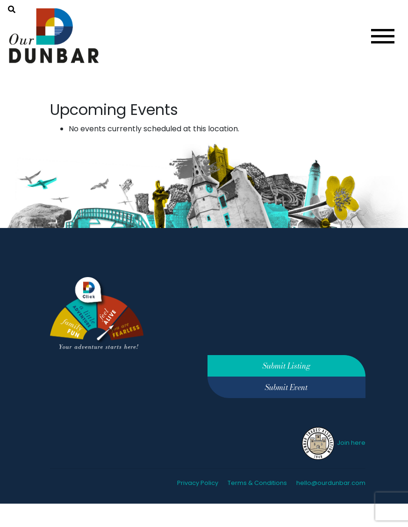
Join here (333, 443)
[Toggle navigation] (383, 36)
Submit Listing (286, 365)
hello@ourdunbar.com (330, 483)
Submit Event (286, 387)
